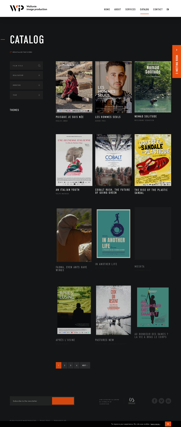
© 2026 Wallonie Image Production (23, 420)
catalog (27, 39)
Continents (18, 128)
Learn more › (155, 424)
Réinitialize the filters (21, 52)
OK (168, 424)
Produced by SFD (60, 420)
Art (14, 120)
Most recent (166, 49)
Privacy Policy (45, 420)
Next (84, 365)
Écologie (17, 137)
